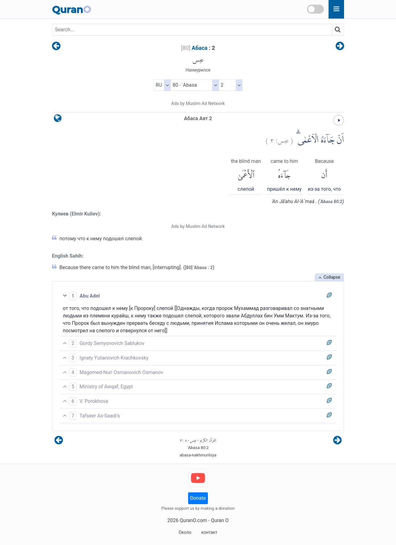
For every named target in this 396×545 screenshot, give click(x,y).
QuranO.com (193, 520)
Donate (198, 498)
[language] (57, 119)
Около (185, 532)
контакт (209, 532)
